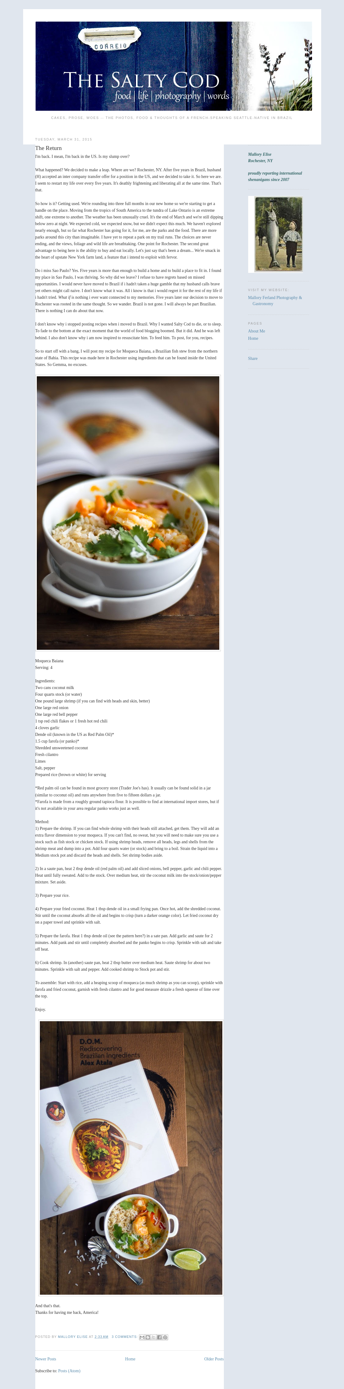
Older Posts (214, 1359)
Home (130, 1359)
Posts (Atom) (69, 1371)
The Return (48, 148)
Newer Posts (45, 1359)
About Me (256, 331)
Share (253, 358)
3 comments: (125, 1337)
